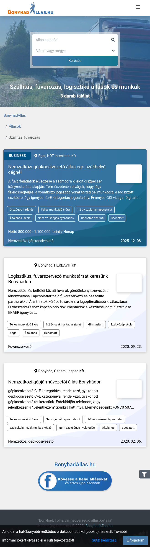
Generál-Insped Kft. (69, 371)
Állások (15, 126)
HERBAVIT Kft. (66, 265)
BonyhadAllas (15, 115)
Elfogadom (135, 540)
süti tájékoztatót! (60, 540)
